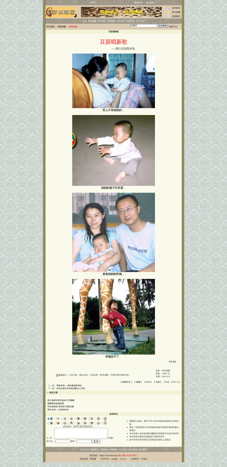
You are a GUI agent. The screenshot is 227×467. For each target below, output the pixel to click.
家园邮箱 (104, 454)
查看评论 (126, 382)
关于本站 (84, 454)
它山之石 (140, 21)
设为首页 (176, 8)
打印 (148, 382)
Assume (114, 463)
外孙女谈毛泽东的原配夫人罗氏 (70, 388)
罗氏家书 (121, 21)
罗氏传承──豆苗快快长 (58, 409)
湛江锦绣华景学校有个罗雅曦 (60, 400)
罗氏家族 (92, 21)
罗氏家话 (102, 21)
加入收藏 (176, 12)
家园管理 (142, 454)
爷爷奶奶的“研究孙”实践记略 (60, 406)
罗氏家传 (111, 21)
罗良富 (93, 463)
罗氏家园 (50, 26)
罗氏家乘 (150, 3)
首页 (85, 21)
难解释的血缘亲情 (55, 403)
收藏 (138, 382)
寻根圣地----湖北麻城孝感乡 (69, 385)
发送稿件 (176, 16)
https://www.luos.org (108, 460)
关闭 (158, 382)
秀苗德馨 (62, 26)
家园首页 (138, 3)
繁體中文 (173, 26)
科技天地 (131, 21)
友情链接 (113, 454)
